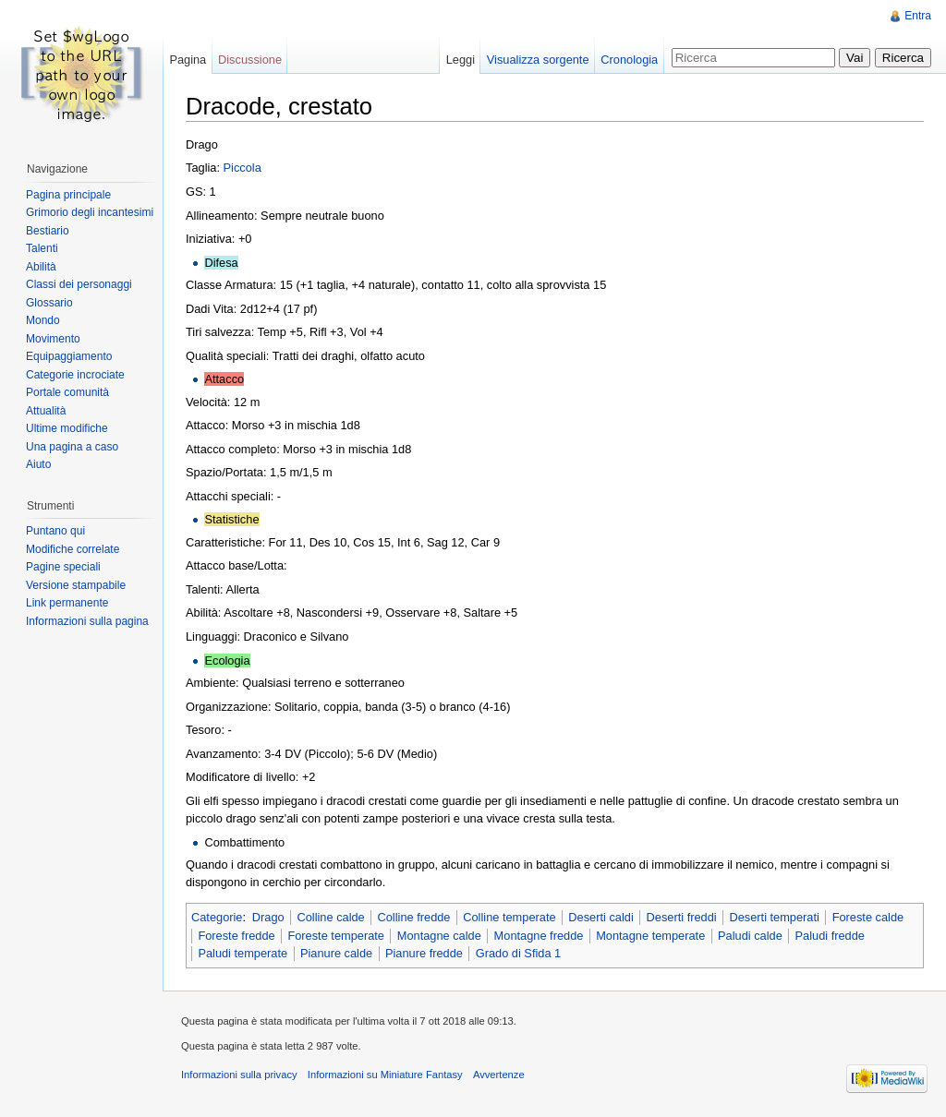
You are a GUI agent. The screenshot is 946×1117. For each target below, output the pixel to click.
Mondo (43, 320)
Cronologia (629, 59)
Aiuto (38, 464)
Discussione (250, 59)
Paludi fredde (830, 936)
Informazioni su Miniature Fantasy (385, 1074)
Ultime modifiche (67, 428)
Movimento (53, 338)
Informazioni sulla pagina (87, 621)
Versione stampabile (76, 585)
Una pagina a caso (72, 446)
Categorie (217, 917)
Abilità (41, 266)
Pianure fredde (424, 953)
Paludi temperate (242, 953)
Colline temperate (509, 917)
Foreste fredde (236, 936)
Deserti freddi (682, 917)
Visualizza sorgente (538, 59)
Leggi (460, 59)
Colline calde (330, 917)
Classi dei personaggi (79, 284)
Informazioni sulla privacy (239, 1074)
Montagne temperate (650, 936)
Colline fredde (414, 917)
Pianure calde (336, 953)
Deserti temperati (774, 917)
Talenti (42, 248)
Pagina (187, 59)
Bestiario (47, 230)
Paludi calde (750, 936)
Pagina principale (68, 194)
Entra (917, 15)
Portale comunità (67, 392)
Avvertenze (499, 1074)
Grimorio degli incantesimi (89, 212)
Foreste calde (868, 917)
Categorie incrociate (75, 374)
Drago (268, 917)
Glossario (49, 302)
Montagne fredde (539, 936)
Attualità (46, 410)
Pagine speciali (63, 566)
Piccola (242, 167)
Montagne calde (439, 936)
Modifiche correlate (72, 549)
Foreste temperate (335, 936)
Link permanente (67, 602)
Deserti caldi (600, 917)
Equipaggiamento (69, 356)
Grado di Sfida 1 (518, 953)
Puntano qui (55, 530)
